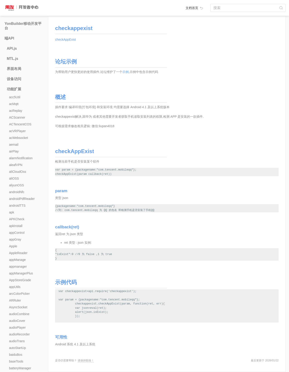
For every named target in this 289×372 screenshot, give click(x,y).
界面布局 (14, 69)
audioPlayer (17, 327)
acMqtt (14, 104)
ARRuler (15, 300)
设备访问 (14, 79)
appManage (17, 260)
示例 (125, 72)
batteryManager (20, 368)
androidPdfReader (22, 199)
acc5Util (14, 97)
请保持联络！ (86, 360)
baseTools (16, 361)
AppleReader (18, 253)
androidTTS (17, 205)
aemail (13, 144)
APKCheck (16, 219)
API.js (12, 48)
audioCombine (19, 314)
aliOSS (14, 178)
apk (11, 212)
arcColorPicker (19, 293)
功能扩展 (14, 89)
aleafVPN (15, 165)
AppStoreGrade (20, 280)
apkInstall (15, 226)
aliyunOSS (16, 185)
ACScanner (17, 117)
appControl (17, 232)
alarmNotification (21, 158)
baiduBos (15, 354)
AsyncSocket (18, 307)
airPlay (14, 151)
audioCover (17, 321)
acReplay (15, 110)
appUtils (15, 287)
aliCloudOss (17, 171)
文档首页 (195, 8)
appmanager (18, 266)
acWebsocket (18, 138)
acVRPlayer (17, 131)
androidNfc (16, 192)
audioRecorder (19, 334)
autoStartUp (17, 348)
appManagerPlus (21, 273)
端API (9, 38)
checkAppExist (65, 39)
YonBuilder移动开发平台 (23, 26)
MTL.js (12, 59)
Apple (13, 246)
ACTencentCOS (20, 124)
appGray (15, 239)
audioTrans (17, 341)
